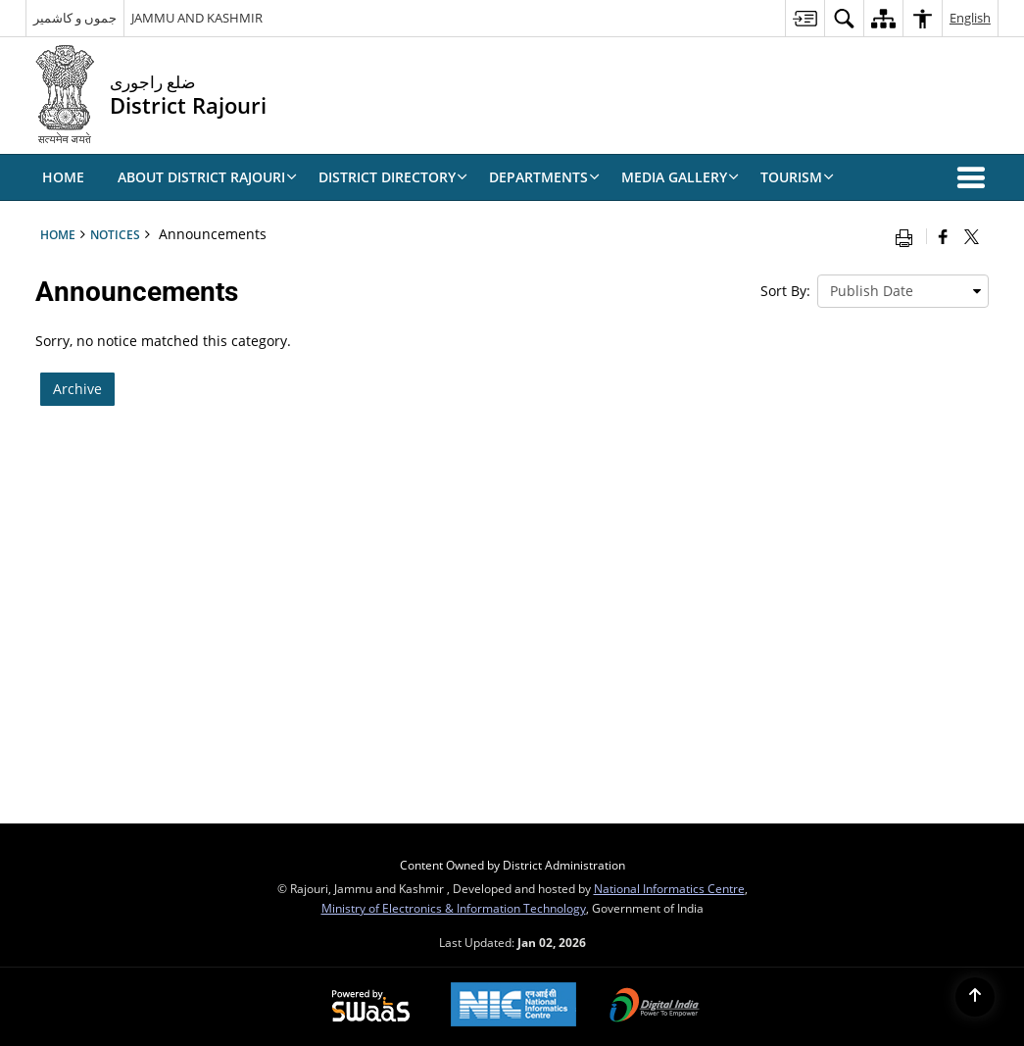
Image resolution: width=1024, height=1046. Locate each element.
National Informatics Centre (669, 888)
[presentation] (903, 291)
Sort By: (785, 290)
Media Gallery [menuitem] (680, 177)
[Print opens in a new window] (908, 236)
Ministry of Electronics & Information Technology (453, 908)
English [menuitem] (970, 17)
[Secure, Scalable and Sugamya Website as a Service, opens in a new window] (371, 1007)
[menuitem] (804, 18)
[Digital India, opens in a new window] (654, 1007)
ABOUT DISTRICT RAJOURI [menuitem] (207, 177)
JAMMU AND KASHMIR (197, 17)
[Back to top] (975, 997)
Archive (77, 388)
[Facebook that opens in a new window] (943, 236)
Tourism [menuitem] (797, 177)
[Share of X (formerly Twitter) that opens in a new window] (971, 236)
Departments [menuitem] (544, 177)
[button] (975, 177)
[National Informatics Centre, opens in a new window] (513, 1006)
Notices (115, 234)
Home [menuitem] (63, 177)
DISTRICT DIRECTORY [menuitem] (392, 177)
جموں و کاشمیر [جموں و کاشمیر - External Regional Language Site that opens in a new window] (75, 17)
